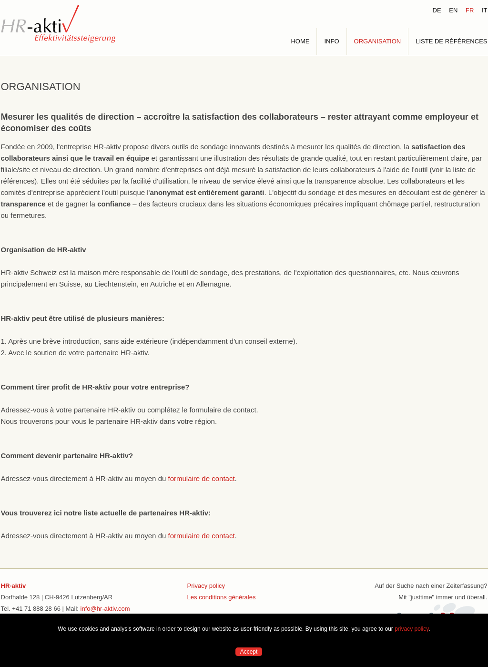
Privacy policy (206, 585)
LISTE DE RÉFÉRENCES (451, 41)
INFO (331, 41)
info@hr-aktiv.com (105, 608)
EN (453, 10)
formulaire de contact (201, 478)
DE (437, 10)
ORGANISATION (377, 41)
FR (470, 10)
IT (485, 10)
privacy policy (411, 629)
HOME (300, 41)
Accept (249, 651)
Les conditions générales (221, 597)
